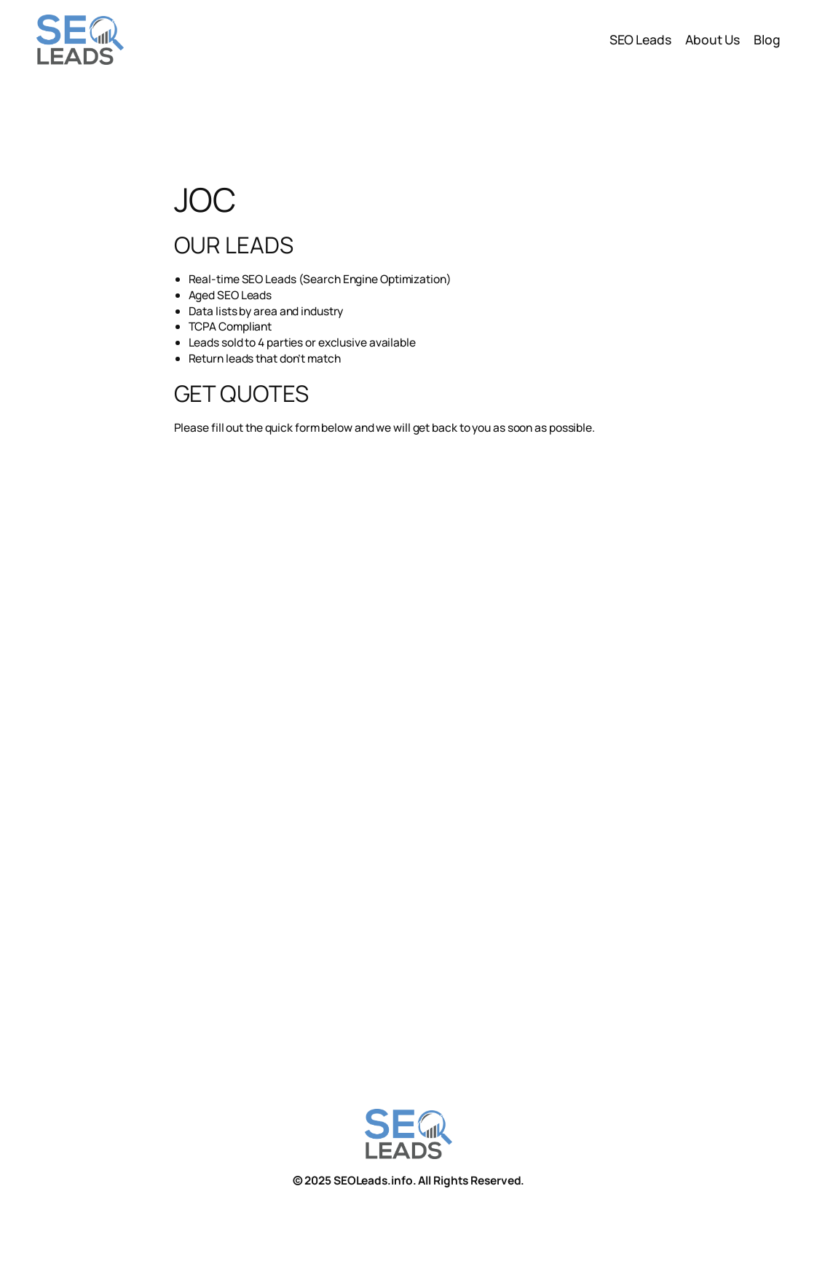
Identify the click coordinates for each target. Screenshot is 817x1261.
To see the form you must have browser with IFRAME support (430, 719)
